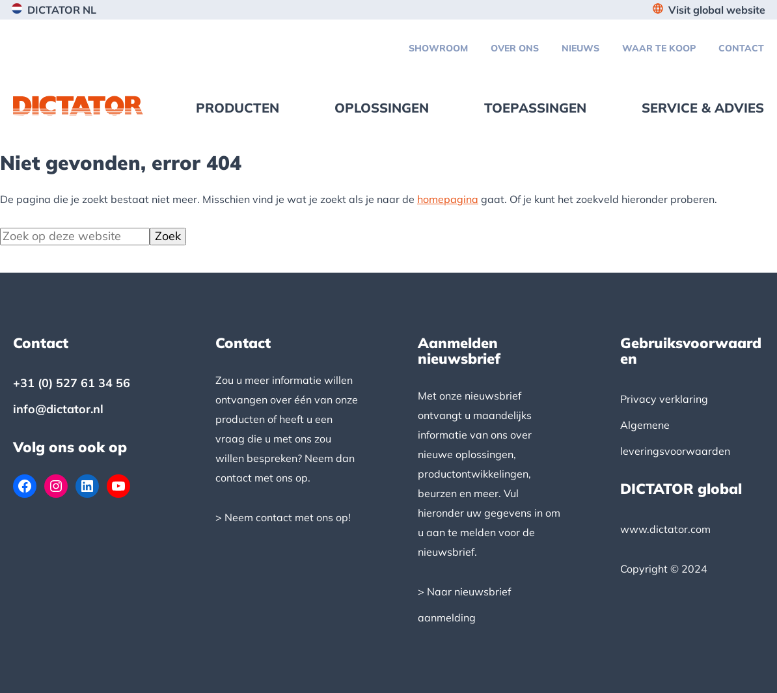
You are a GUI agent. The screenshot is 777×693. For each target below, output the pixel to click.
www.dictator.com (665, 529)
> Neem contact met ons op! (283, 517)
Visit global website (716, 9)
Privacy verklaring (664, 398)
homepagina (447, 199)
